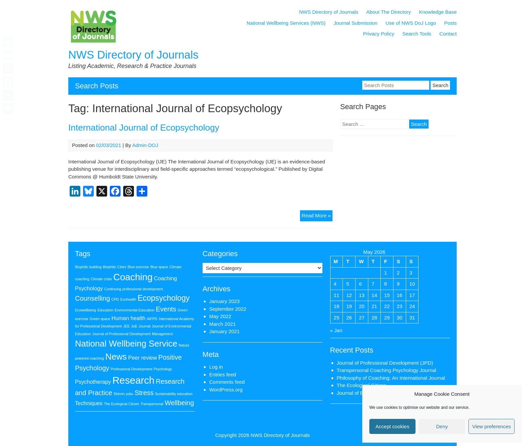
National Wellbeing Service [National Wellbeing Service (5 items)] (126, 343)
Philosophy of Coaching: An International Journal (391, 378)
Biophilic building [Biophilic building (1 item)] (88, 267)
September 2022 (227, 309)
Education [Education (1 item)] (105, 310)
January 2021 (224, 331)
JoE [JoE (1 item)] (134, 326)
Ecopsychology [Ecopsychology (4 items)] (164, 298)
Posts (450, 23)
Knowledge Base (438, 12)
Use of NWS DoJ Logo (410, 23)
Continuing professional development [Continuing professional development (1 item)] (133, 289)
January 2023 (224, 301)
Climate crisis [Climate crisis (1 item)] (101, 279)
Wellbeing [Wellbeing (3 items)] (179, 402)
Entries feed (222, 374)
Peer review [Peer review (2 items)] (142, 358)
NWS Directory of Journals (133, 55)
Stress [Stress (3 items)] (144, 392)
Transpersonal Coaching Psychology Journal (386, 370)
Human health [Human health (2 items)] (128, 318)
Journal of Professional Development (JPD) (385, 363)
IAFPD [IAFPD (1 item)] (152, 319)
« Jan (336, 330)
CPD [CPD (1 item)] (115, 299)
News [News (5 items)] (116, 356)
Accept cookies (392, 426)
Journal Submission (355, 23)
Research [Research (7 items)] (133, 380)
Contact (448, 33)
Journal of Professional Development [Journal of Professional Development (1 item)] (121, 334)
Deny (442, 426)
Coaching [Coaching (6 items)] (132, 277)
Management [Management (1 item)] (162, 334)
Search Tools (416, 33)
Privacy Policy (378, 33)
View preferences (491, 426)
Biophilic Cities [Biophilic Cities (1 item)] (114, 267)
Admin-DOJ (145, 145)
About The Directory (388, 12)
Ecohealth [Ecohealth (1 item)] (128, 299)
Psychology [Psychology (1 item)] (163, 369)
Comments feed (227, 382)
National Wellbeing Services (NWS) (286, 23)
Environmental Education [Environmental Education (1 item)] (134, 310)
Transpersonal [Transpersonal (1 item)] (152, 404)
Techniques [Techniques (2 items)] (88, 403)
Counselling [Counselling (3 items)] (92, 298)
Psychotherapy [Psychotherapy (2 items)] (93, 382)
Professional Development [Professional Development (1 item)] (131, 369)
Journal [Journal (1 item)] (144, 326)
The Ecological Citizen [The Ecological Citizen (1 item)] (121, 404)
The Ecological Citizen (361, 385)
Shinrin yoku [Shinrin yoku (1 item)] (123, 394)
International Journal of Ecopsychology (143, 128)
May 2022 (220, 316)
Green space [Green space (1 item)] (100, 319)
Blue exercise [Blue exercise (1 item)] (138, 267)
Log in (216, 367)
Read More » (317, 216)
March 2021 (222, 324)
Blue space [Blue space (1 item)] (159, 267)
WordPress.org (226, 389)
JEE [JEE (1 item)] (126, 326)
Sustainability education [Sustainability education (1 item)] (174, 394)
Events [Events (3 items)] (166, 309)
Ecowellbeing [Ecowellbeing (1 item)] (85, 310)
